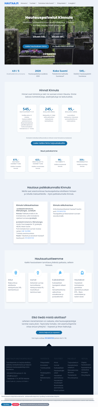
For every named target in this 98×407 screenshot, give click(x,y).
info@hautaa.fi (12, 376)
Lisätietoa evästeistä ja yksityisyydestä (34, 404)
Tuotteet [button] (32, 3)
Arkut (10, 280)
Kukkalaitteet (58, 280)
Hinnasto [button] (24, 3)
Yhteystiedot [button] (61, 3)
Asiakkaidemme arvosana (16, 74)
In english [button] (71, 3)
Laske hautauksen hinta (36, 46)
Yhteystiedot (44, 362)
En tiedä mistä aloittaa (63, 46)
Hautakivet (79, 280)
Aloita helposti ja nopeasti (49, 332)
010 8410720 (49, 54)
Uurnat (33, 280)
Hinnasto (84, 372)
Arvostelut (44, 365)
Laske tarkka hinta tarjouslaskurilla (49, 143)
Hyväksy (6, 404)
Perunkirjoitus (73, 378)
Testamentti (72, 375)
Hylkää (15, 404)
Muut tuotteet (59, 390)
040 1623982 (26, 231)
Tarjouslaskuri (73, 362)
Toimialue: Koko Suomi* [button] (46, 3)
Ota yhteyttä (85, 375)
